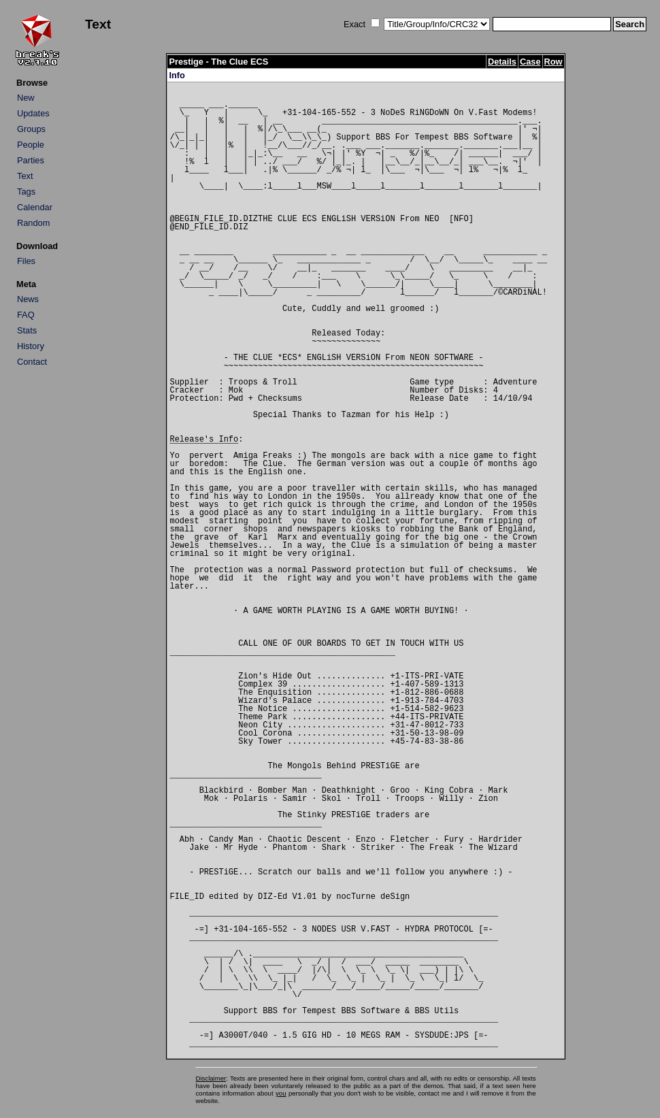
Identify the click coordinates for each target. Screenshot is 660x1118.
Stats (27, 330)
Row (553, 61)
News (28, 299)
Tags (26, 191)
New (26, 98)
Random (33, 223)
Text (25, 176)
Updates (33, 113)
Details (502, 61)
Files (26, 261)
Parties (30, 160)
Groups (31, 129)
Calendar (34, 207)
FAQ (26, 315)
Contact (32, 362)
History (30, 346)
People (30, 144)
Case (530, 61)
